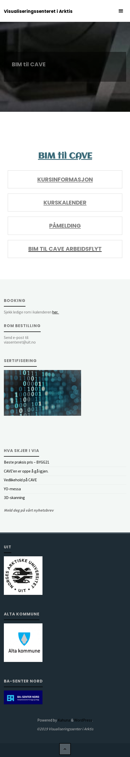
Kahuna (63, 720)
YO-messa (12, 488)
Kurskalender (65, 203)
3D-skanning (14, 497)
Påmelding (65, 226)
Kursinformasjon (65, 179)
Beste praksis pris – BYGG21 (26, 462)
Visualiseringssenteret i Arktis (38, 11)
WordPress (83, 720)
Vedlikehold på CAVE (20, 479)
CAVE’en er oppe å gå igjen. (26, 471)
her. (55, 312)
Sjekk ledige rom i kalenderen (31, 312)
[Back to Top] (65, 749)
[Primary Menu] (120, 11)
